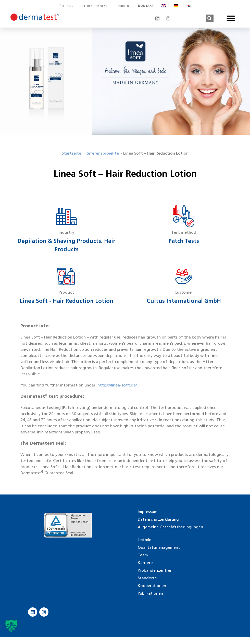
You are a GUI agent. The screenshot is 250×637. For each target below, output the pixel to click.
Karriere (123, 6)
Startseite (71, 153)
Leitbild (145, 540)
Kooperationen (152, 585)
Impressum (147, 511)
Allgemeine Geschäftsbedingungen (170, 527)
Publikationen (150, 593)
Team (143, 555)
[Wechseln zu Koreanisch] (188, 6)
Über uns (66, 6)
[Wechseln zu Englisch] (164, 6)
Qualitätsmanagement (159, 547)
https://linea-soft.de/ (117, 385)
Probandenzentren (155, 570)
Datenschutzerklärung (158, 519)
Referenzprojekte (95, 6)
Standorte (147, 578)
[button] (210, 18)
